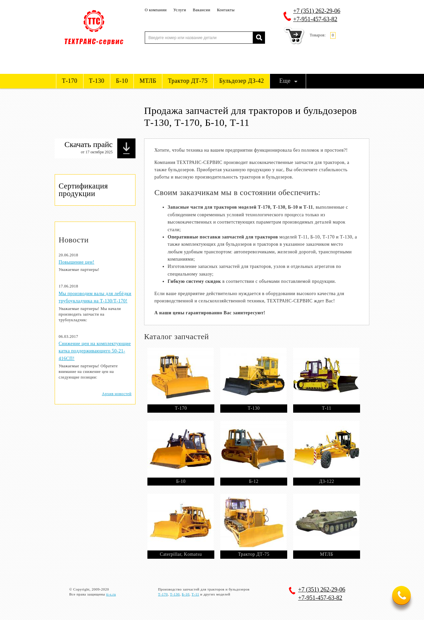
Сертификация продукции (83, 189)
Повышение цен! (76, 262)
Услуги (179, 10)
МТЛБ (147, 81)
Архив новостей (117, 393)
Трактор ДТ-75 (188, 81)
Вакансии (201, 10)
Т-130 (97, 81)
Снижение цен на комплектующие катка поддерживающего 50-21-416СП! (95, 351)
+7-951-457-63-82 (315, 19)
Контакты (226, 10)
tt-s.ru (111, 594)
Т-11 (195, 594)
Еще (285, 81)
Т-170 (70, 81)
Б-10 (122, 81)
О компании (156, 10)
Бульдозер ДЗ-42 (241, 81)
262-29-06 (316, 11)
